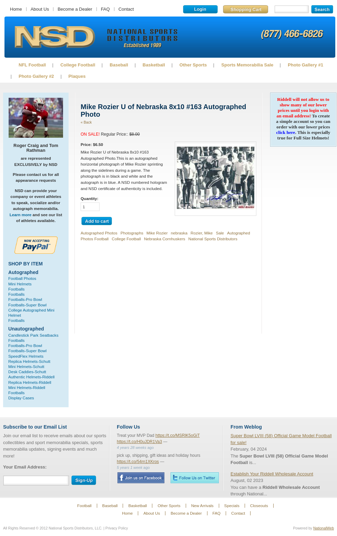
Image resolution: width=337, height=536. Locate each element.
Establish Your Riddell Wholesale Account (272, 473)
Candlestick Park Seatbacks (33, 335)
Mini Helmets (20, 284)
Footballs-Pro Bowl (25, 299)
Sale (220, 233)
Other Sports (193, 64)
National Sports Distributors (212, 239)
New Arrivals (202, 506)
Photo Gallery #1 (305, 64)
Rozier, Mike (202, 233)
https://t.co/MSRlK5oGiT (177, 435)
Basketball (154, 64)
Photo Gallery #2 (36, 76)
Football (84, 506)
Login (200, 9)
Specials (231, 506)
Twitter (194, 478)
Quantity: (89, 198)
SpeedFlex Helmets (25, 356)
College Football (77, 64)
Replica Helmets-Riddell (29, 382)
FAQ (105, 9)
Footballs (16, 289)
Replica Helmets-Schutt (29, 361)
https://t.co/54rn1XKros (138, 461)
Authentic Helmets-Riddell (31, 377)
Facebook (141, 478)
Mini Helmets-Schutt (26, 366)
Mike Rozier (157, 233)
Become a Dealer (75, 9)
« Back (86, 122)
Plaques (77, 76)
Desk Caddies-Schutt (27, 371)
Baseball (119, 64)
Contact (126, 9)
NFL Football (32, 64)
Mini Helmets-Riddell (26, 387)
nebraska (179, 233)
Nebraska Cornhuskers (164, 239)
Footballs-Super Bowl (27, 305)
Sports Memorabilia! (54, 37)
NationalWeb (323, 528)
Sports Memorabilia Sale (247, 64)
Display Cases (21, 398)
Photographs (132, 233)
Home (16, 9)
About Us (40, 9)
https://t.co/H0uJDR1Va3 (139, 441)
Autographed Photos (99, 233)
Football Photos (22, 278)
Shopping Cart (245, 9)
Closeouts (259, 506)
